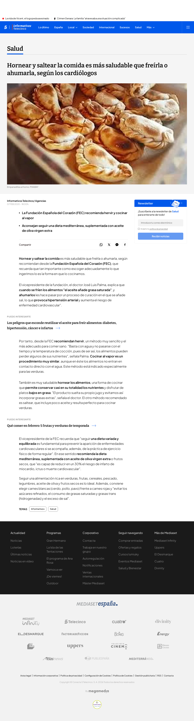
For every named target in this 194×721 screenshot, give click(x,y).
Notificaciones (92, 565)
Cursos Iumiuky (128, 554)
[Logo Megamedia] (99, 691)
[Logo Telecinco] (75, 621)
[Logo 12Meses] (163, 646)
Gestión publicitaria (145, 675)
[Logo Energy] (163, 634)
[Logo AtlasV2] (53, 658)
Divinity (159, 568)
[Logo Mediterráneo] (141, 658)
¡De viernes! (54, 576)
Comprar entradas (130, 540)
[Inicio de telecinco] (5, 27)
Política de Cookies (122, 675)
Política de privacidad (71, 675)
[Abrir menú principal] (188, 27)
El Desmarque (163, 554)
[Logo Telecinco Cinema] (119, 646)
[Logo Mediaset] (97, 606)
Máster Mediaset (94, 583)
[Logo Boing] (119, 634)
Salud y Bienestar (129, 568)
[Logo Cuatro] (119, 621)
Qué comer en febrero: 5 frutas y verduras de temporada (51, 426)
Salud (53, 509)
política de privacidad (159, 229)
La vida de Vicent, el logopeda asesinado (27, 18)
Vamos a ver (54, 569)
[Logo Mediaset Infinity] (30, 621)
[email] (160, 222)
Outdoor (52, 583)
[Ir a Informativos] (21, 27)
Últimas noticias (21, 554)
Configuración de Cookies (98, 675)
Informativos (37, 509)
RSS (159, 675)
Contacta (89, 540)
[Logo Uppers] (75, 646)
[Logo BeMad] (31, 646)
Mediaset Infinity (165, 540)
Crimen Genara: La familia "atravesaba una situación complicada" (91, 18)
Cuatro (159, 561)
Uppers (159, 547)
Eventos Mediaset (130, 561)
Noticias (16, 540)
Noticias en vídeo (22, 561)
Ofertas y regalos (129, 547)
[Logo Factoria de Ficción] (75, 634)
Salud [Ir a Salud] (15, 48)
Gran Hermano (56, 540)
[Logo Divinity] (163, 621)
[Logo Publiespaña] (97, 658)
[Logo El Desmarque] (31, 634)
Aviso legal (25, 675)
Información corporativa (46, 675)
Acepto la (154, 229)
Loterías (16, 547)
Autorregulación (93, 558)
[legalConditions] (139, 229)
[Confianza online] (97, 708)
